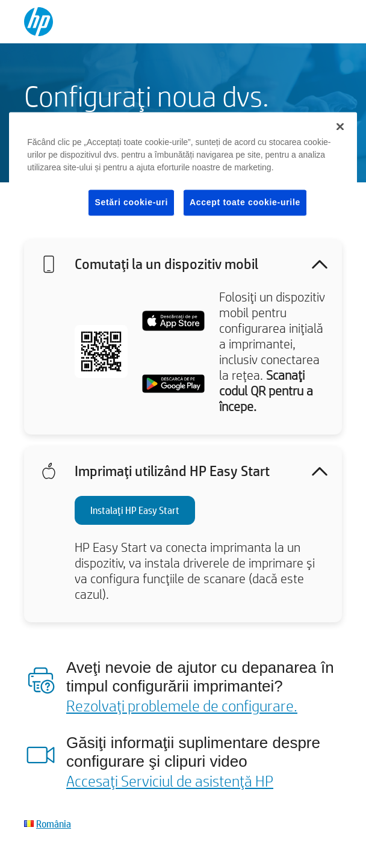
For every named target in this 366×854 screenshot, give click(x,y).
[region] (183, 173)
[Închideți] (340, 126)
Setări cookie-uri (131, 202)
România (53, 824)
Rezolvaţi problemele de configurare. (181, 705)
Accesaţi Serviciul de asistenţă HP (169, 780)
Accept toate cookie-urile (245, 202)
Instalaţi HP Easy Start (134, 510)
